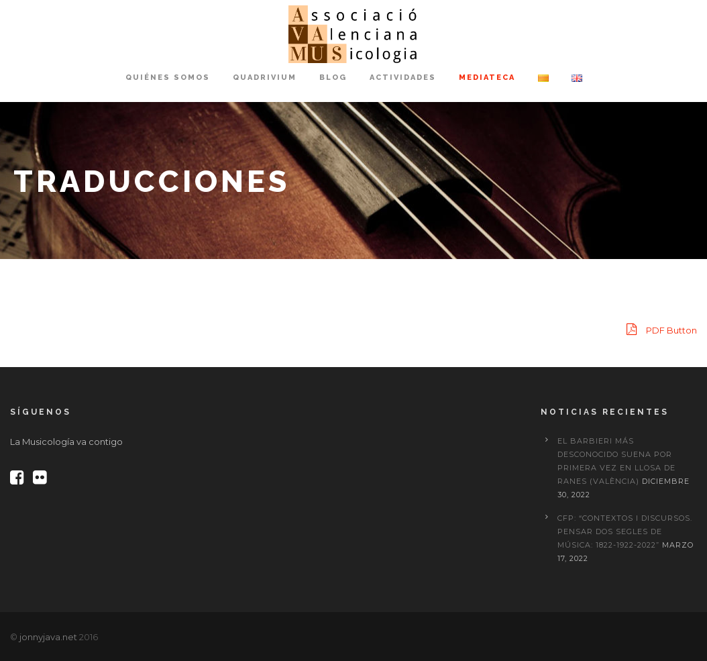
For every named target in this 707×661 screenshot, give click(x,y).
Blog (333, 77)
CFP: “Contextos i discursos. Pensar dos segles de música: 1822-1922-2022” (624, 531)
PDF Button (662, 329)
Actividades (403, 77)
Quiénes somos (167, 77)
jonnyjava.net (48, 636)
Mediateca (487, 77)
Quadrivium (264, 77)
